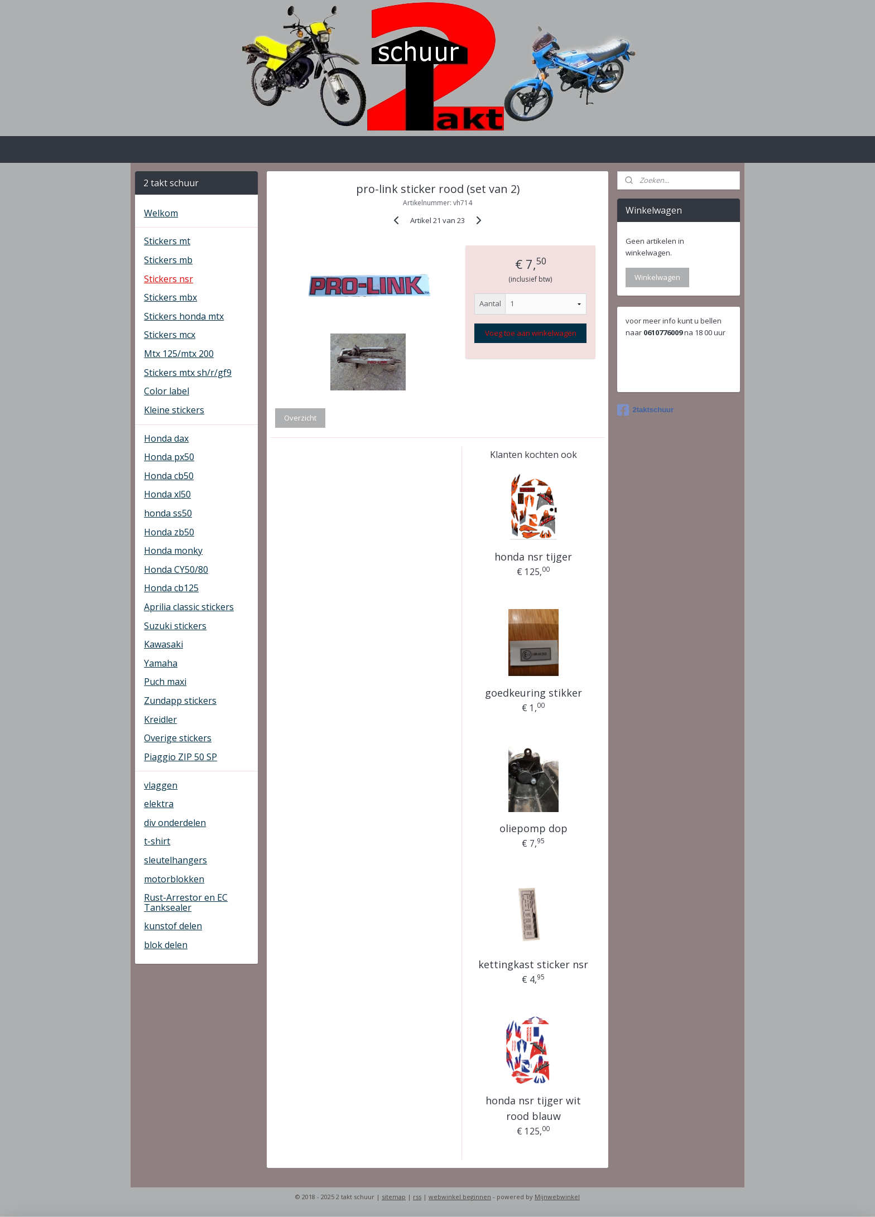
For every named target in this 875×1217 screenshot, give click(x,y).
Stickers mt (167, 241)
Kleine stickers (174, 410)
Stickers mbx (170, 297)
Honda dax (166, 438)
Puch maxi (165, 681)
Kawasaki (163, 644)
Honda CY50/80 (176, 569)
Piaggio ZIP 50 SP (180, 757)
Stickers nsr (168, 279)
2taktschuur (645, 410)
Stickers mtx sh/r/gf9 (188, 372)
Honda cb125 (171, 588)
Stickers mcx (169, 335)
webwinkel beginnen (460, 1196)
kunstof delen (173, 926)
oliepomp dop (533, 828)
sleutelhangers (175, 860)
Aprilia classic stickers (189, 607)
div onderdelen (175, 823)
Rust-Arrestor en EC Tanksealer (186, 902)
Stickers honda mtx (184, 316)
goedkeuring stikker (533, 692)
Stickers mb (168, 260)
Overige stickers (177, 738)
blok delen (166, 945)
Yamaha (160, 663)
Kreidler (160, 719)
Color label (166, 391)
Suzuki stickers (175, 626)
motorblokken (174, 879)
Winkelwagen (657, 277)
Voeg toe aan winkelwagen (530, 333)
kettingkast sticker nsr (533, 964)
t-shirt (157, 841)
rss (417, 1196)
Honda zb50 (169, 532)
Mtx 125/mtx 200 (179, 353)
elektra (159, 804)
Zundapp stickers (180, 700)
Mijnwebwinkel (557, 1196)
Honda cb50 (169, 476)
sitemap (394, 1196)
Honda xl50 (167, 494)
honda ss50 (168, 513)
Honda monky (173, 550)
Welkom (161, 213)
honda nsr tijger (533, 556)
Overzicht (300, 418)
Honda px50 (169, 457)
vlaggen (160, 785)
